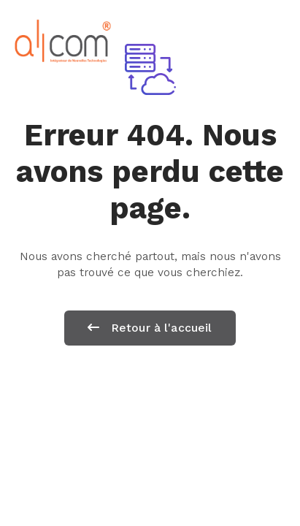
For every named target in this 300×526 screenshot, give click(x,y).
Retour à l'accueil (150, 328)
